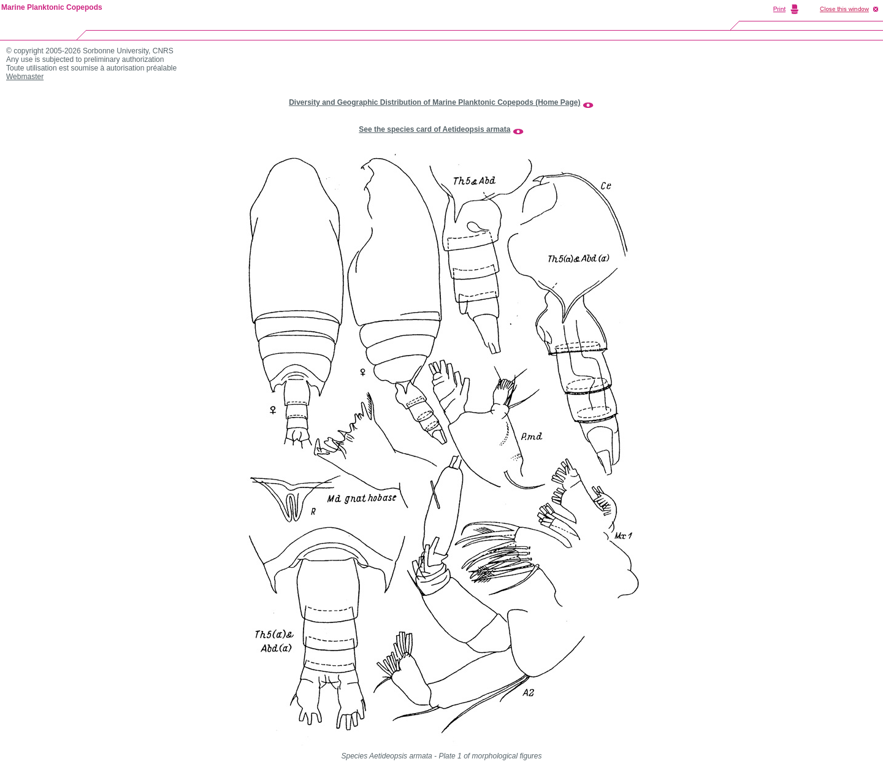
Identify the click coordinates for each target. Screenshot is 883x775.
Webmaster (25, 76)
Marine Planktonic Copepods (51, 7)
